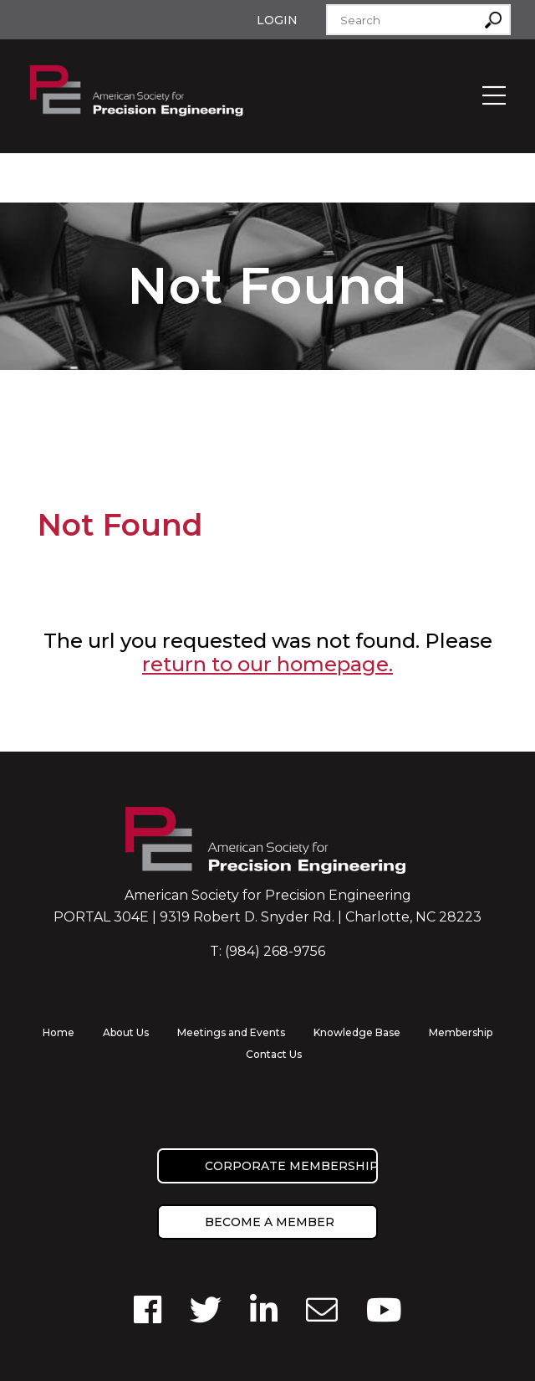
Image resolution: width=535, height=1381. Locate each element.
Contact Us (274, 1054)
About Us (126, 1032)
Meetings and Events (231, 1032)
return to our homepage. (267, 664)
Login (277, 20)
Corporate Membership (291, 1165)
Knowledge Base (356, 1032)
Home (58, 1032)
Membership (460, 1032)
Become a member (269, 1222)
